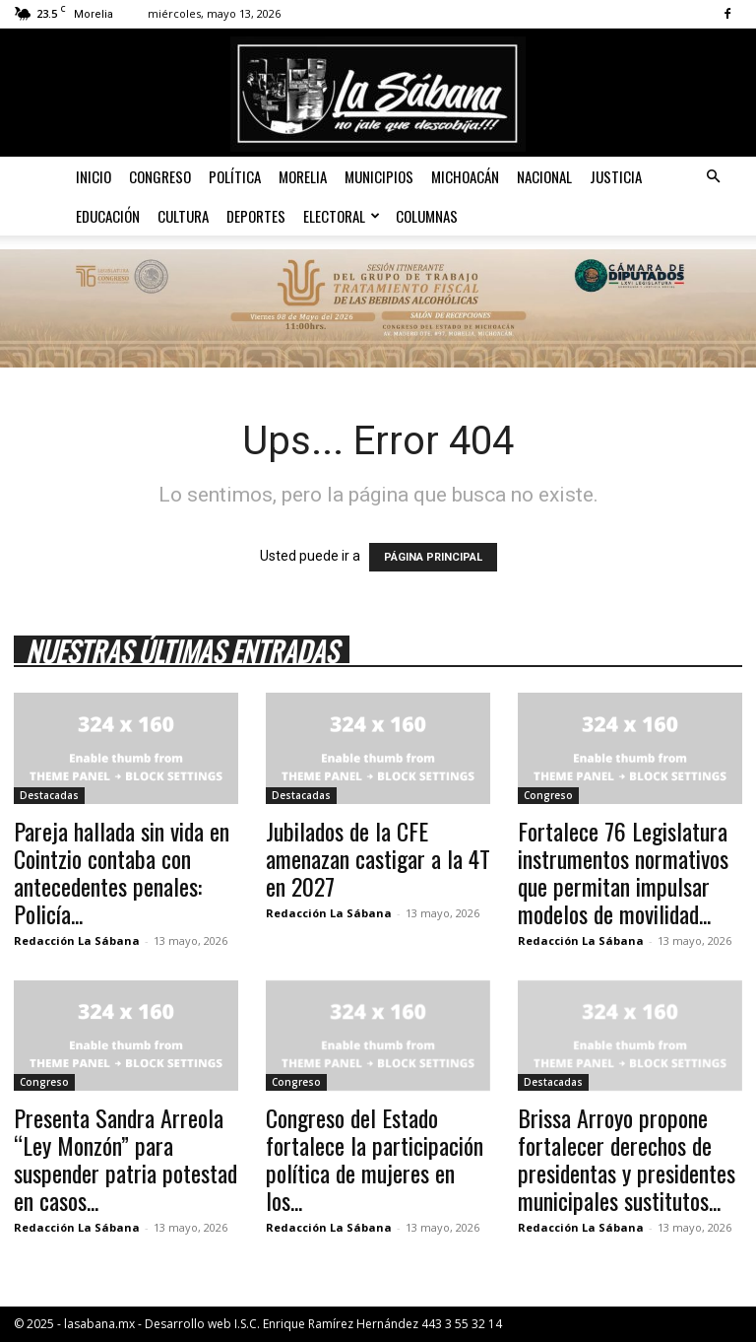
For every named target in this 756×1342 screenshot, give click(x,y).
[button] (712, 177)
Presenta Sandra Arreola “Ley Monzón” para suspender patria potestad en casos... (125, 1159)
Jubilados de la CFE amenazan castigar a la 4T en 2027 (378, 858)
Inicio (93, 176)
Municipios (379, 176)
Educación (108, 216)
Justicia (616, 176)
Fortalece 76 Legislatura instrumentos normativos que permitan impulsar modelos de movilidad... (623, 872)
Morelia (303, 176)
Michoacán (465, 176)
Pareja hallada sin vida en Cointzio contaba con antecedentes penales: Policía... (121, 872)
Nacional (544, 176)
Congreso (160, 176)
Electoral (341, 216)
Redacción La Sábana (77, 940)
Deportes (255, 216)
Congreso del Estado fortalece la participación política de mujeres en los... (374, 1159)
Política (235, 176)
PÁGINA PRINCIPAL (433, 557)
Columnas (427, 216)
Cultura (183, 216)
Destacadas (49, 795)
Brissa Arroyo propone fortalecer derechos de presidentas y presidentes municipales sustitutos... (626, 1159)
